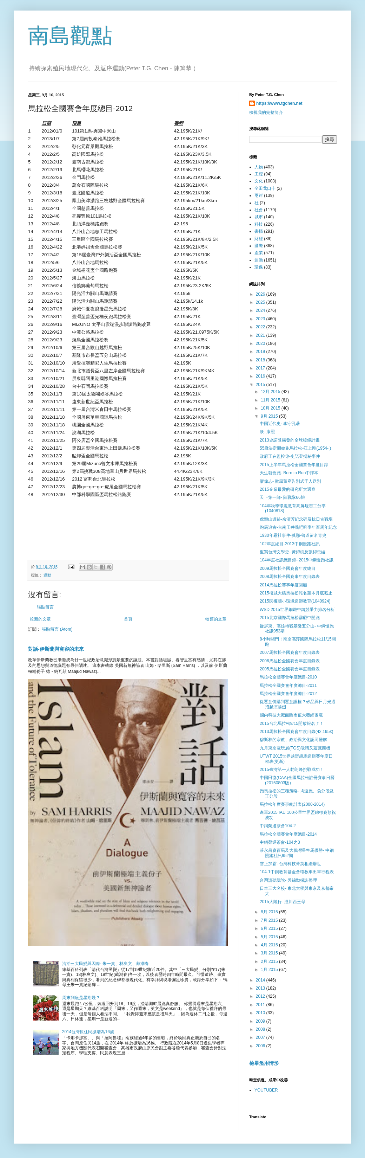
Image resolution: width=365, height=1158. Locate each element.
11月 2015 (271, 400)
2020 (261, 343)
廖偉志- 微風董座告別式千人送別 (290, 481)
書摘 (258, 231)
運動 (47, 575)
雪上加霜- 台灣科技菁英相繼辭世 (290, 863)
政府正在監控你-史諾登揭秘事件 (290, 456)
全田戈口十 (265, 188)
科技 (258, 224)
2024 (261, 310)
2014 (261, 980)
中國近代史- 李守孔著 (280, 423)
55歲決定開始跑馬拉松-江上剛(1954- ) (295, 448)
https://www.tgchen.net (279, 103)
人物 (258, 167)
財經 (258, 238)
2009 (261, 1021)
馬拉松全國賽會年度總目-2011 (288, 685)
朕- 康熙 (267, 431)
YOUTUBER (266, 1090)
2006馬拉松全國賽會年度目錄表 (290, 660)
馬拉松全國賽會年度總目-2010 (288, 677)
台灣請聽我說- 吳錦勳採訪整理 (288, 880)
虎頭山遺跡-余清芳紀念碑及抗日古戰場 (296, 519)
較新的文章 (40, 619)
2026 (261, 294)
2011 (261, 1004)
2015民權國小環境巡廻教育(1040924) (295, 601)
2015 (261, 384)
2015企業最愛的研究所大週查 (288, 489)
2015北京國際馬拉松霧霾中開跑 (290, 617)
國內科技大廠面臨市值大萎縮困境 (291, 715)
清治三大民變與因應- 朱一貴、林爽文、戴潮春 (105, 963)
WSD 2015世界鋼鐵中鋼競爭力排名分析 (297, 609)
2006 (261, 1045)
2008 (261, 1029)
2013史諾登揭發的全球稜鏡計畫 (290, 440)
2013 (261, 988)
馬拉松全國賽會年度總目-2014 (288, 834)
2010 (261, 1012)
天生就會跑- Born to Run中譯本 (289, 472)
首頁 (128, 619)
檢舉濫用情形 (264, 1063)
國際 (258, 245)
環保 (258, 267)
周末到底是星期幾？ (81, 997)
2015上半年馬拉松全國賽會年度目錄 (294, 464)
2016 (261, 376)
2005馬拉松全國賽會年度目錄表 (290, 669)
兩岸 (258, 195)
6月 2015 (270, 928)
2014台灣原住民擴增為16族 (88, 1031)
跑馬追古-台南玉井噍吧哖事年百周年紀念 (298, 527)
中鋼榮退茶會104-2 (278, 825)
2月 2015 (270, 961)
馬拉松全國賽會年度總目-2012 (288, 693)
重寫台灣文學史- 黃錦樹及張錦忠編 (292, 551)
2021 (261, 335)
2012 (261, 996)
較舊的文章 (215, 619)
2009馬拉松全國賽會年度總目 (288, 568)
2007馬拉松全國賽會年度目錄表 (290, 652)
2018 (261, 360)
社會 (258, 209)
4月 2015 (270, 945)
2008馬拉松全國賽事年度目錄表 (290, 576)
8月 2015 (270, 911)
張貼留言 (45, 607)
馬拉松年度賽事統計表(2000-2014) (292, 804)
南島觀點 (70, 35)
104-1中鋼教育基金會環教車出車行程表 (297, 871)
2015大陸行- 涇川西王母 (282, 901)
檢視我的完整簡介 (266, 112)
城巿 (258, 216)
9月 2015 (270, 416)
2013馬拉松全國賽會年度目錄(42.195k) (296, 731)
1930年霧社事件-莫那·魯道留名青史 (293, 535)
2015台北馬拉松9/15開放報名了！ (292, 723)
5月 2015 (270, 936)
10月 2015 (271, 408)
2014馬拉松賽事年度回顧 (283, 585)
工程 (258, 174)
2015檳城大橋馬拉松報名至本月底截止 (296, 593)
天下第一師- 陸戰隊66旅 (282, 497)
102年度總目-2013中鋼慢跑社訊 (290, 543)
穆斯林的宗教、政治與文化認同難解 (293, 739)
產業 (258, 252)
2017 (261, 368)
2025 (261, 302)
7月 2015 (270, 920)
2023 (261, 318)
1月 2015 (270, 969)
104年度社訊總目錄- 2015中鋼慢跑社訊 (296, 560)
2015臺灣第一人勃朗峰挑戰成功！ (292, 769)
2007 (261, 1037)
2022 (261, 326)
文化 (258, 181)
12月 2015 (271, 391)
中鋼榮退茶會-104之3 (280, 842)
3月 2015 (270, 953)
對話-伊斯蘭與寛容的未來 (56, 649)
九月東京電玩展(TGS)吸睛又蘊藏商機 (295, 748)
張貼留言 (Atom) (57, 629)
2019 (261, 351)
